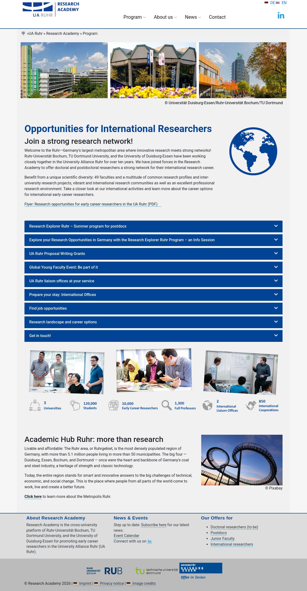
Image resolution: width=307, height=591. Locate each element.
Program (90, 33)
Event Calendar (126, 535)
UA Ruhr (36, 33)
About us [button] (165, 17)
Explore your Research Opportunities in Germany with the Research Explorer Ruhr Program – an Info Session (122, 240)
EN (284, 2)
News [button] (193, 17)
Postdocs (219, 533)
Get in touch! (40, 335)
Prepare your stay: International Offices (62, 294)
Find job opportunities (48, 308)
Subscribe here (153, 525)
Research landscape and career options (63, 322)
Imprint (85, 583)
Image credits (144, 583)
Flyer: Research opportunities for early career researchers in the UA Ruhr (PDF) (91, 204)
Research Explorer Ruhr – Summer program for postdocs (77, 226)
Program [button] (135, 17)
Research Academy (62, 33)
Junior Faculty (223, 538)
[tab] (153, 226)
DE (273, 2)
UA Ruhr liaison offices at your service (61, 281)
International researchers (232, 544)
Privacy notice (112, 583)
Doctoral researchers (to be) (234, 527)
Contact (217, 17)
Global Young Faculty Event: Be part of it (63, 267)
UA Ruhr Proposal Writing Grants (57, 253)
